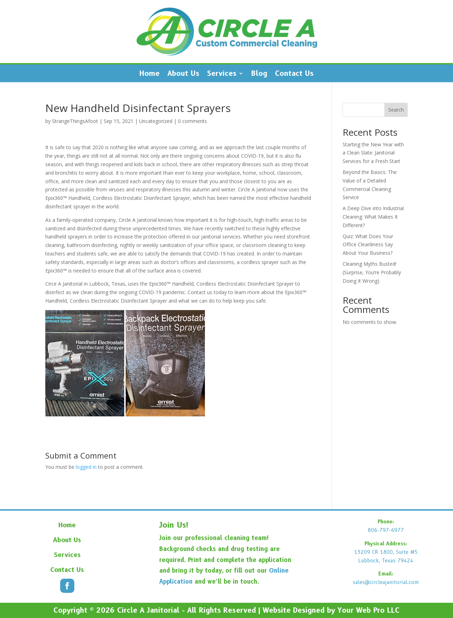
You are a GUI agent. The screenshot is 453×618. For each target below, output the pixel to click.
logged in (86, 467)
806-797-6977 (386, 530)
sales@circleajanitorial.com (386, 582)
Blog (259, 74)
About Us (183, 74)
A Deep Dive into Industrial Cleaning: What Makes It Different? (373, 217)
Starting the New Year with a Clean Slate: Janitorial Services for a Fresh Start (373, 153)
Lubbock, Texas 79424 (385, 560)
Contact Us (294, 74)
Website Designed (294, 610)
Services (221, 74)
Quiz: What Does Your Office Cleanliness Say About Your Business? (368, 245)
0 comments (192, 121)
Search (396, 109)
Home (149, 74)
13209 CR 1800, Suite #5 (386, 552)
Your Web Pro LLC (369, 610)
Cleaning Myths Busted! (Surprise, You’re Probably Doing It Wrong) (372, 272)
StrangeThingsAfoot (75, 121)
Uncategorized (155, 121)
